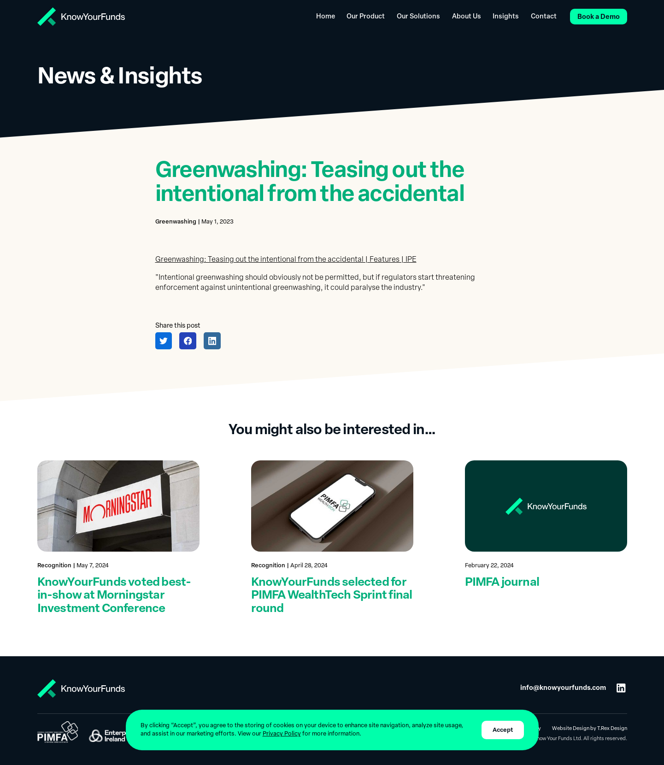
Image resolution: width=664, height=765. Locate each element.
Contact (544, 16)
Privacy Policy (282, 734)
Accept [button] (503, 730)
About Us (466, 16)
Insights (506, 16)
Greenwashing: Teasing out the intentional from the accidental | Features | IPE (286, 260)
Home (325, 16)
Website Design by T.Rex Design (589, 728)
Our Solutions (418, 16)
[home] (81, 16)
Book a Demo (598, 17)
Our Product (366, 16)
